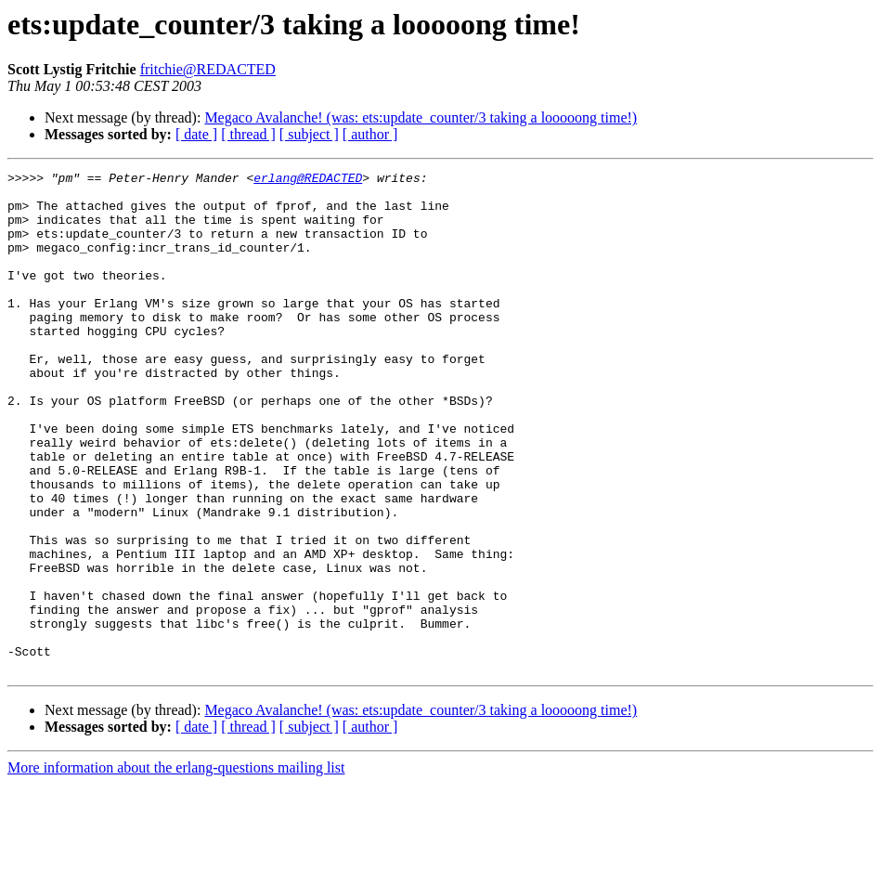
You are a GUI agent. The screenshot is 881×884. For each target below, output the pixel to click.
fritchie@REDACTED (208, 69)
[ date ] (196, 134)
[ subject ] (309, 134)
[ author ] (370, 134)
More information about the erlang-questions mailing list (175, 868)
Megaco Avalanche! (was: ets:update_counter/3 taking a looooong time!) (420, 117)
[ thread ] (248, 134)
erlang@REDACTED (307, 180)
